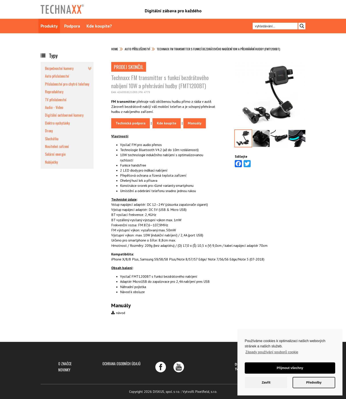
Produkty (49, 26)
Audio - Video (54, 107)
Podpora (72, 26)
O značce (64, 363)
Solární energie (55, 154)
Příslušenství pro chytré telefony (67, 84)
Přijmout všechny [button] (290, 368)
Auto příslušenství (137, 49)
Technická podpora (130, 123)
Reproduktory (54, 91)
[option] (270, 95)
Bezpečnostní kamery (59, 68)
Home (114, 49)
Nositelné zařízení (57, 146)
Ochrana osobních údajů (121, 363)
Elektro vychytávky (57, 123)
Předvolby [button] (314, 382)
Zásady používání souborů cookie (271, 352)
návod (118, 313)
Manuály (194, 123)
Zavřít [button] (266, 382)
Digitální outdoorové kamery (64, 115)
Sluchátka (51, 138)
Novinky (64, 370)
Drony (49, 130)
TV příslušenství (55, 99)
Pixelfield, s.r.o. (206, 391)
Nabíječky (51, 162)
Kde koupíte (166, 123)
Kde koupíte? (99, 26)
